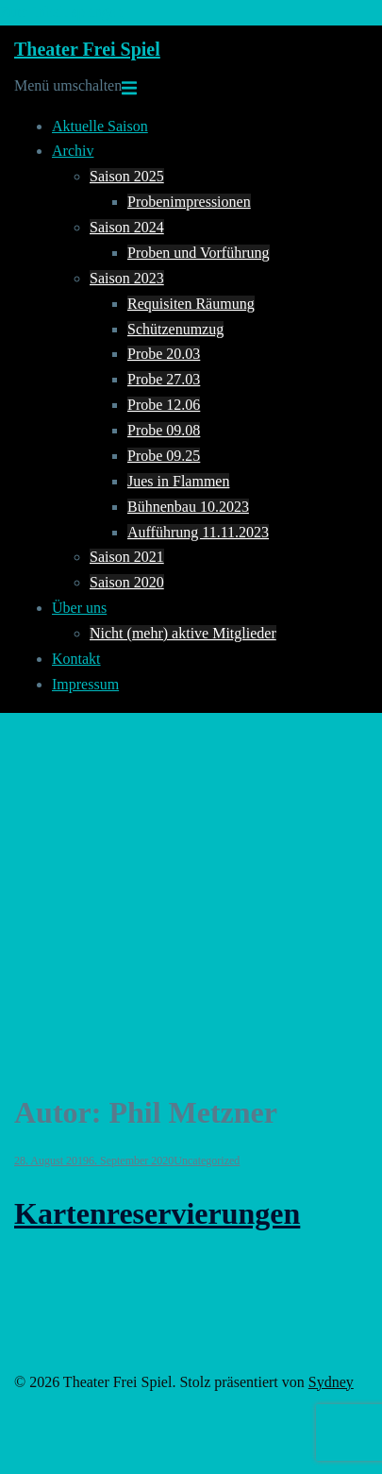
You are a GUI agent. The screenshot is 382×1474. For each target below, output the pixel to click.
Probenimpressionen (189, 202)
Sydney (331, 1382)
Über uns (79, 608)
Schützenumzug (175, 329)
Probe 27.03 (163, 379)
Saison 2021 (127, 557)
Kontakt (76, 659)
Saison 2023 (127, 278)
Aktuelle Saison (100, 126)
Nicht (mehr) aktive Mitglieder (183, 633)
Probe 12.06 (163, 405)
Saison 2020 (127, 582)
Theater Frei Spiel (87, 49)
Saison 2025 (127, 176)
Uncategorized (207, 1160)
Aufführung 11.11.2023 (198, 532)
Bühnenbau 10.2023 (188, 507)
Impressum (85, 684)
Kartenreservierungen (157, 1213)
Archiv (72, 151)
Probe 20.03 (163, 354)
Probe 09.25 (163, 456)
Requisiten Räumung (191, 304)
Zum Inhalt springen (62, 12)
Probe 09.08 (163, 430)
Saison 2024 (127, 227)
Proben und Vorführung (198, 253)
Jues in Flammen (178, 481)
